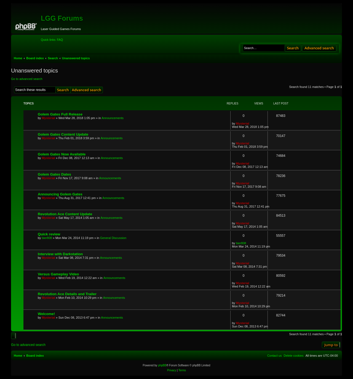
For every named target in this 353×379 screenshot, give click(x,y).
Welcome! (46, 314)
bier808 (47, 238)
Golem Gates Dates (54, 174)
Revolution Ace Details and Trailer (67, 294)
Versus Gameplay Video (58, 274)
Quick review (49, 234)
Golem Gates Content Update (63, 134)
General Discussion (113, 238)
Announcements (113, 118)
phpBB (162, 365)
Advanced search (319, 47)
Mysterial (48, 118)
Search (293, 47)
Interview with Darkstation (60, 254)
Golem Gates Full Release (60, 114)
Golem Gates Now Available (61, 154)
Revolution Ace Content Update (65, 214)
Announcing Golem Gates (60, 194)
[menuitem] (60, 39)
